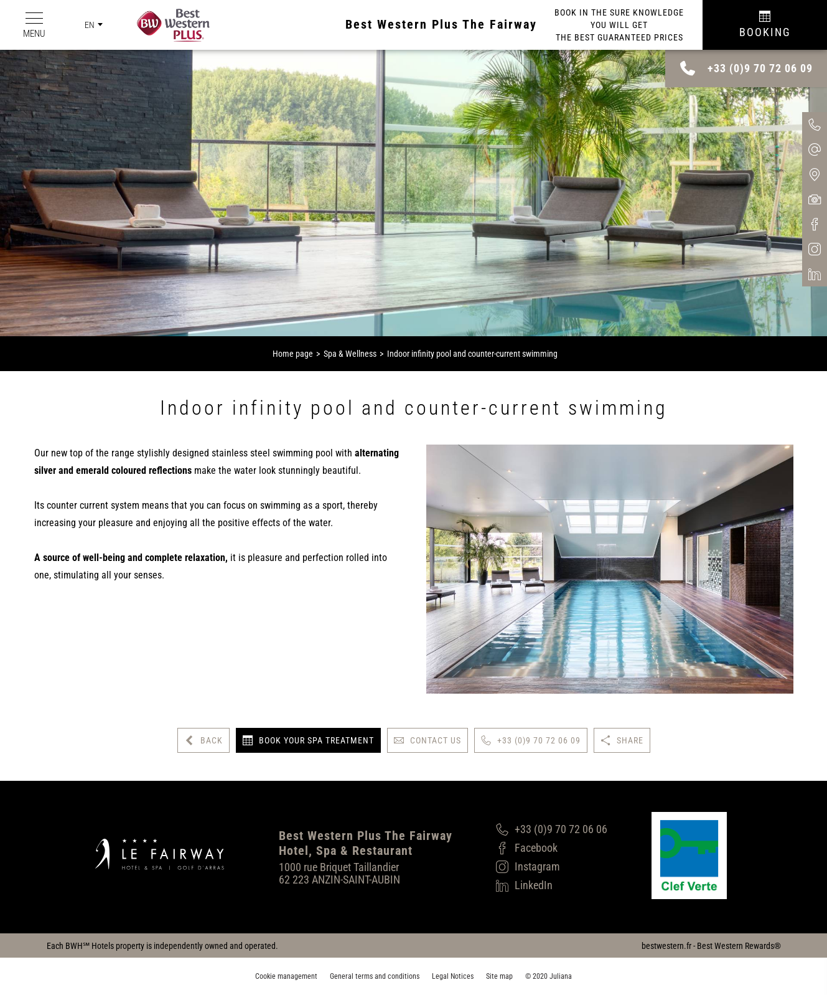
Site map (499, 976)
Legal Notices (453, 976)
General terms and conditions (374, 976)
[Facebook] (551, 848)
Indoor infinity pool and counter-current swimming (472, 354)
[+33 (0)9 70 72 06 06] (551, 829)
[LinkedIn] (551, 885)
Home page (293, 354)
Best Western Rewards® (739, 946)
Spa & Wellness (350, 354)
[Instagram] (551, 867)
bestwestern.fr (666, 946)
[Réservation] (765, 25)
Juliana (560, 976)
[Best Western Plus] (164, 25)
